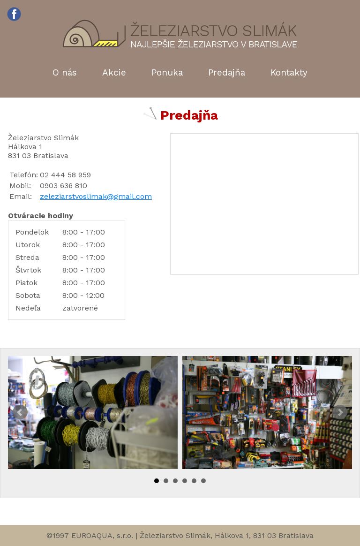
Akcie (114, 72)
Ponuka (167, 72)
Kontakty (289, 72)
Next (339, 412)
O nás (64, 72)
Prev (20, 412)
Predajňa (226, 72)
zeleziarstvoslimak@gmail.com (96, 196)
